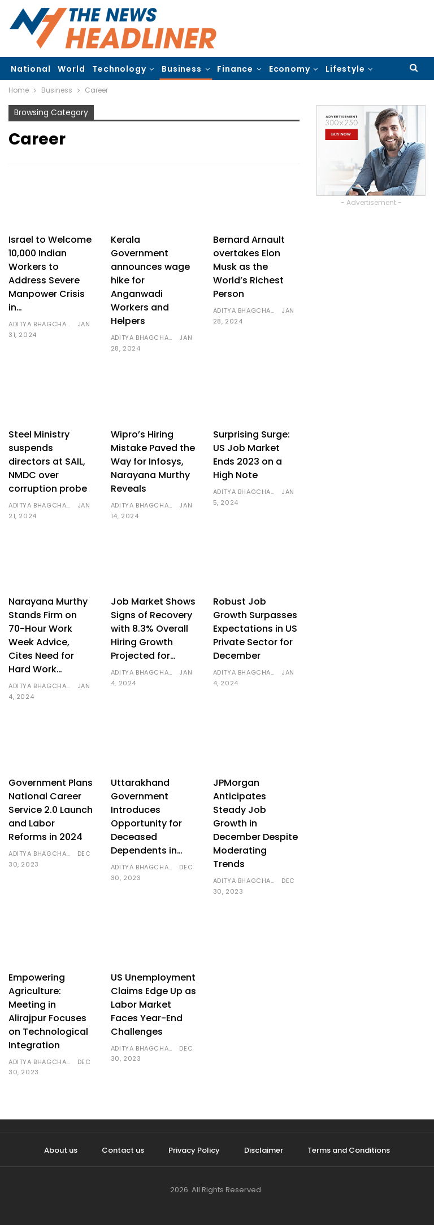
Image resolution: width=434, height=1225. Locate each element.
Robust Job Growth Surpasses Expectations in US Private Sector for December (255, 628)
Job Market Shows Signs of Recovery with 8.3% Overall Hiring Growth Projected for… (153, 628)
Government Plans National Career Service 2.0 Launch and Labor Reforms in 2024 (50, 809)
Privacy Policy (194, 1150)
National (30, 69)
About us (60, 1150)
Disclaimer (263, 1150)
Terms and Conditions (348, 1150)
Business (181, 69)
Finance (235, 69)
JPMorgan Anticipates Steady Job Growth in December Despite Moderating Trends (255, 823)
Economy (289, 69)
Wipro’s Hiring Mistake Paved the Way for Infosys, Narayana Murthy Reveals (153, 461)
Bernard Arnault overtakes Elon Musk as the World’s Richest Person (249, 266)
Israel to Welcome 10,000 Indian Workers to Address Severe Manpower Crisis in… (50, 273)
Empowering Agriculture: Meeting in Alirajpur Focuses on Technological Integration (48, 1011)
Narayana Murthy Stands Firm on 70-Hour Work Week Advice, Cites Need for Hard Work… (48, 635)
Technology (119, 69)
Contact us (123, 1150)
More (337, 69)
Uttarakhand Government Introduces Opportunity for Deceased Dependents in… (147, 816)
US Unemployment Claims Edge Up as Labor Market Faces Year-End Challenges (153, 1004)
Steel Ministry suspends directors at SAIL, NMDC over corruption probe (47, 461)
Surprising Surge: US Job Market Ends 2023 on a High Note (251, 455)
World (71, 69)
